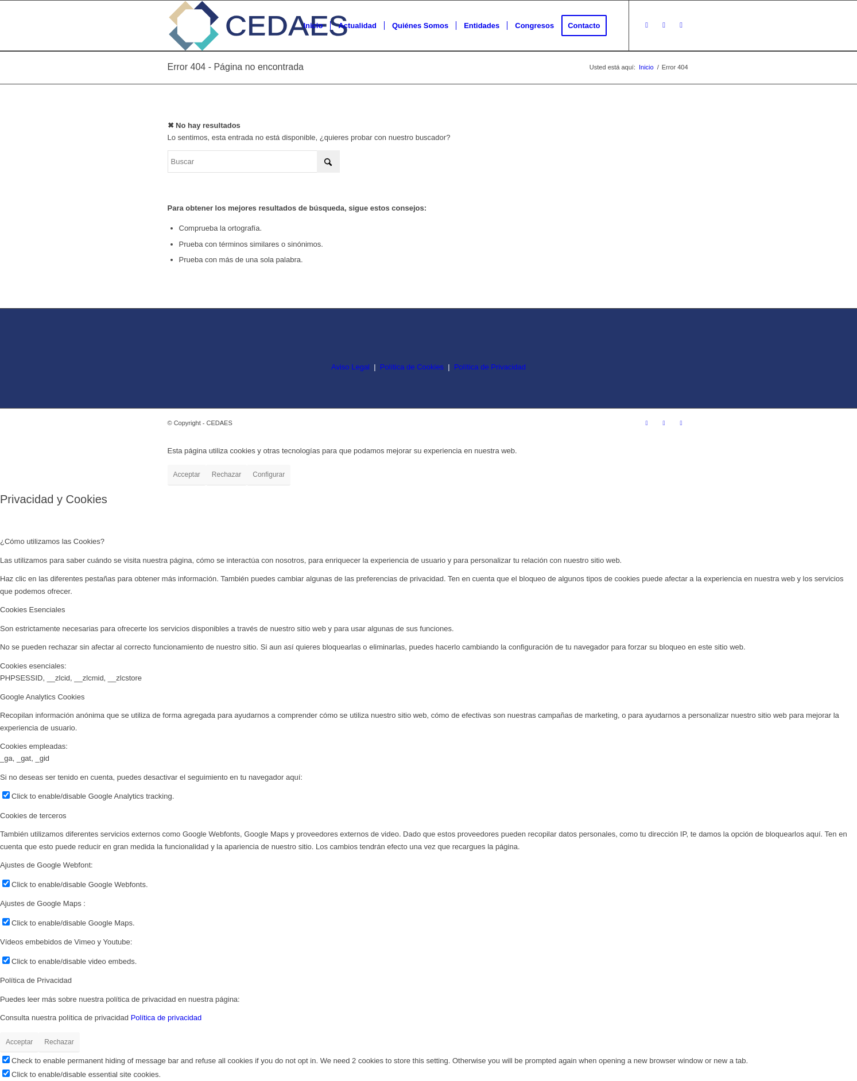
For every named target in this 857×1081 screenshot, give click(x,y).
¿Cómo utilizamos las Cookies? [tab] (52, 541)
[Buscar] (254, 161)
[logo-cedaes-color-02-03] (258, 26)
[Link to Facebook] (664, 25)
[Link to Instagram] (647, 25)
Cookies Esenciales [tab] (32, 609)
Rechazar (226, 474)
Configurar (269, 474)
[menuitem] (313, 26)
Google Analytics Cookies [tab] (42, 697)
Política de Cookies (412, 367)
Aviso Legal (350, 367)
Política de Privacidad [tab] (36, 980)
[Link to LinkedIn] (681, 25)
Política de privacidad (166, 1017)
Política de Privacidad (490, 367)
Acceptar (186, 474)
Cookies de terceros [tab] (33, 815)
